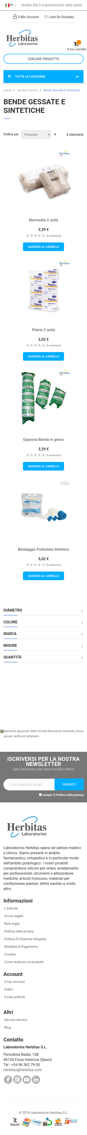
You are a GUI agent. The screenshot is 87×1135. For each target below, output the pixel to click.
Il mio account (14, 982)
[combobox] (43, 59)
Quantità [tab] (12, 657)
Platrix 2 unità (43, 330)
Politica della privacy (70, 795)
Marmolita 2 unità (43, 220)
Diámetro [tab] (12, 610)
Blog (7, 1027)
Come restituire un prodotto (23, 962)
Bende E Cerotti (28, 90)
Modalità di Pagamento (20, 947)
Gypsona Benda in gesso (43, 439)
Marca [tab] (9, 634)
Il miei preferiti (14, 997)
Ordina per (11, 134)
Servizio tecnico (15, 1020)
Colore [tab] (10, 622)
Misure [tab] (10, 646)
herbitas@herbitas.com (22, 1070)
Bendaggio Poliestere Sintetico (43, 549)
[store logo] (23, 38)
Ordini (8, 989)
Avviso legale (13, 916)
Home (7, 90)
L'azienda (10, 908)
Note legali (11, 924)
